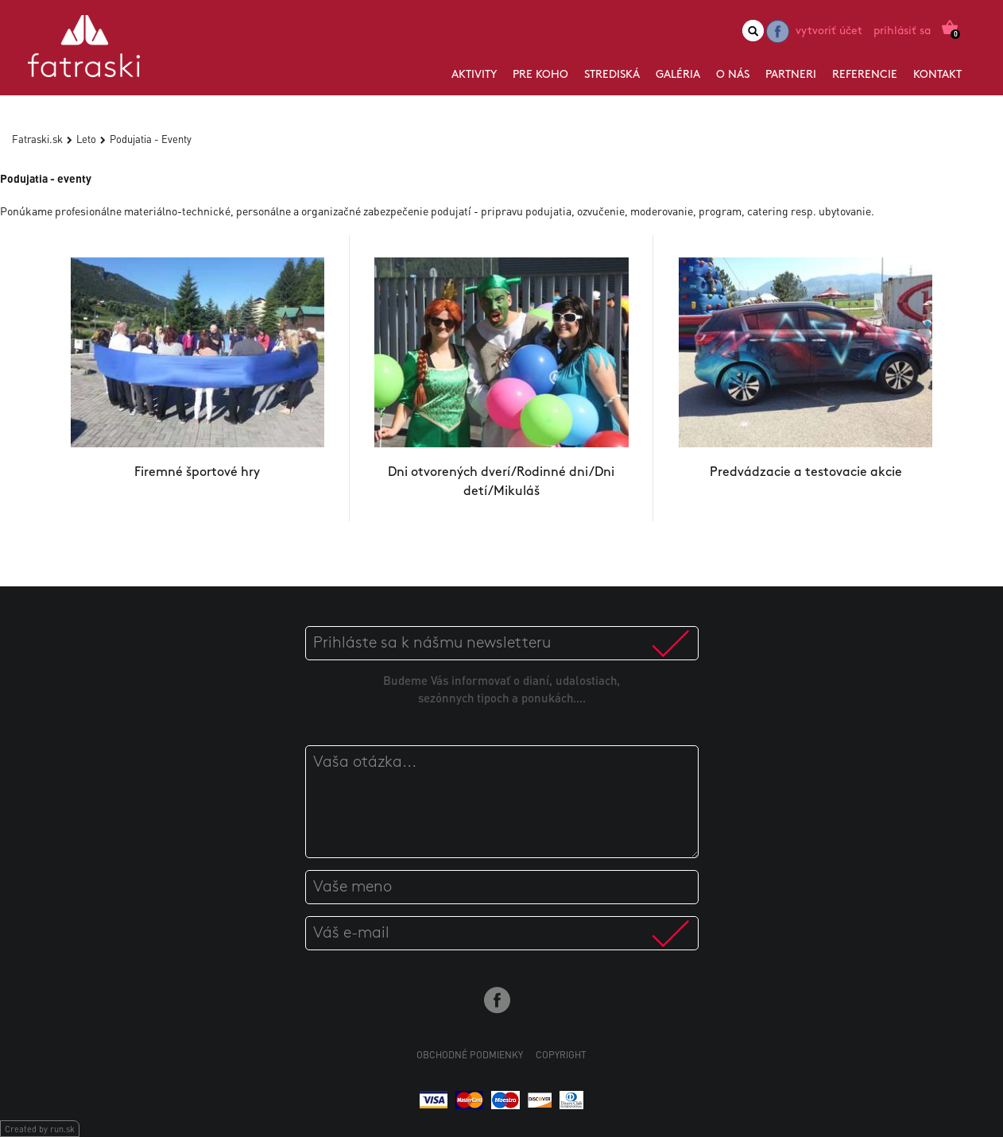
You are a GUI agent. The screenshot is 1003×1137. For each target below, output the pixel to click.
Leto (86, 138)
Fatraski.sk (37, 138)
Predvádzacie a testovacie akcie (806, 472)
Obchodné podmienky (469, 1055)
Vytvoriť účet (829, 31)
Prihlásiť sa (902, 31)
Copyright (561, 1055)
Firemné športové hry (197, 472)
